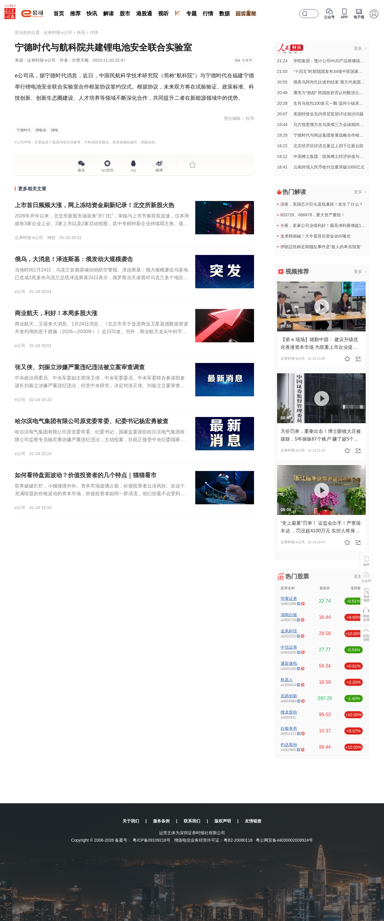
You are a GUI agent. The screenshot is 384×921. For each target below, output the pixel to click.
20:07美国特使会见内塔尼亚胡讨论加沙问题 (320, 114)
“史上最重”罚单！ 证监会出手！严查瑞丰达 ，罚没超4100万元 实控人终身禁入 (321, 531)
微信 (81, 169)
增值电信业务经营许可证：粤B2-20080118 (213, 840)
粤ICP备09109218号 (151, 840)
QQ (133, 169)
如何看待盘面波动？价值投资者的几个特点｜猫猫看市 (86, 475)
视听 (163, 14)
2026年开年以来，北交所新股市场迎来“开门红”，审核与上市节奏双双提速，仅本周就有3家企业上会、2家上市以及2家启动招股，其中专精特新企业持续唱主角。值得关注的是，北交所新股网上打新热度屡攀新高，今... (102, 223)
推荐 (75, 14)
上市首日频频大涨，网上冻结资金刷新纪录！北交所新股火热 (94, 205)
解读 (108, 14)
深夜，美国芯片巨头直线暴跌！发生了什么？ (321, 204)
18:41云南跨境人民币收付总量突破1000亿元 (321, 167)
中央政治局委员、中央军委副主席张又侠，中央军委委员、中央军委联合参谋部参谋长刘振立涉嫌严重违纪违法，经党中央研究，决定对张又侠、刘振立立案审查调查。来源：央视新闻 (100, 385)
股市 (125, 14)
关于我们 (131, 821)
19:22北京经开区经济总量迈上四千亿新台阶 (320, 145)
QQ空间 (107, 169)
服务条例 (161, 821)
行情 (208, 14)
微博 (159, 169)
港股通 (144, 14)
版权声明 (222, 821)
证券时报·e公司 (58, 32)
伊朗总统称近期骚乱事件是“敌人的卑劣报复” (321, 246)
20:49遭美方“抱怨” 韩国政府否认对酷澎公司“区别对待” (330, 92)
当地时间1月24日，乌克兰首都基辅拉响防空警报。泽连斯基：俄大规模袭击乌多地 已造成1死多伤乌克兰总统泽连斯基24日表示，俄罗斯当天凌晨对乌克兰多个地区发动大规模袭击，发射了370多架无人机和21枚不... (101, 277)
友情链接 (253, 821)
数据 (224, 14)
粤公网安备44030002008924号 (284, 840)
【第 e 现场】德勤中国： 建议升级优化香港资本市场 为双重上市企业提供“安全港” (319, 347)
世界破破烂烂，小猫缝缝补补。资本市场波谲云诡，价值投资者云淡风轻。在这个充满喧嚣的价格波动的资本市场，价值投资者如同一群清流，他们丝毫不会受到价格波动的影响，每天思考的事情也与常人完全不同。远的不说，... (100, 493)
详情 (94, 32)
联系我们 (192, 821)
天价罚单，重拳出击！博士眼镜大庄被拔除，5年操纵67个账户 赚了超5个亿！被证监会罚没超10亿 (321, 439)
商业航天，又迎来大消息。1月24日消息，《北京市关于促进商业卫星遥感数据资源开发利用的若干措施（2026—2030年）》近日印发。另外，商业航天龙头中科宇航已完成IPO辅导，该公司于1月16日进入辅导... (101, 331)
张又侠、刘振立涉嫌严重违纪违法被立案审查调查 (80, 367)
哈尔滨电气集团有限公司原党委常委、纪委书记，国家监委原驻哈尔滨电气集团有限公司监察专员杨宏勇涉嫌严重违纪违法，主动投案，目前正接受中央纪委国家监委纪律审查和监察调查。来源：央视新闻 (100, 439)
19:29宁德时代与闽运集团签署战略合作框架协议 (324, 135)
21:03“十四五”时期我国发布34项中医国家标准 (322, 71)
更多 (358, 48)
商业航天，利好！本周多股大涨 (56, 313)
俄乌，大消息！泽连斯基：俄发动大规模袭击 (74, 259)
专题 (191, 14)
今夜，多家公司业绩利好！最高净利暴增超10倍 (324, 225)
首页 (58, 14)
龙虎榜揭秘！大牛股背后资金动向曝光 (315, 236)
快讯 (92, 14)
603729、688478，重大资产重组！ (312, 214)
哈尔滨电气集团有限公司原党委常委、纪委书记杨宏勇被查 (91, 421)
